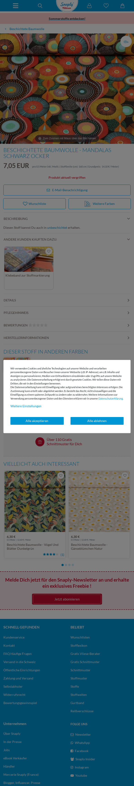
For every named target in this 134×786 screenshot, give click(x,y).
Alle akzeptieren (37, 421)
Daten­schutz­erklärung (110, 398)
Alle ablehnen (97, 421)
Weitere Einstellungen (25, 406)
